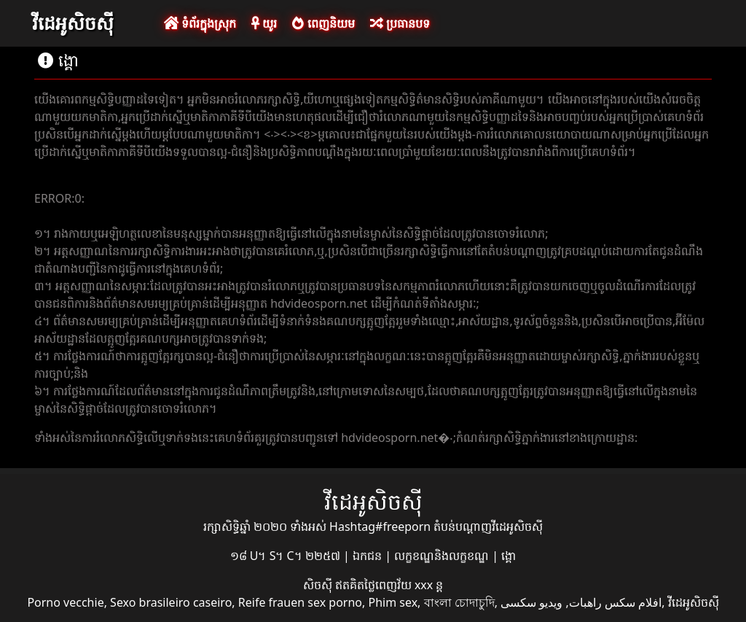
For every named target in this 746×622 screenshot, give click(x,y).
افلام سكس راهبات (615, 602)
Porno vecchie (65, 602)
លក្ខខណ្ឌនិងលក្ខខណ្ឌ (443, 556)
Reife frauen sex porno (300, 602)
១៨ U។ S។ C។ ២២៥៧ (286, 556)
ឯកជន (369, 556)
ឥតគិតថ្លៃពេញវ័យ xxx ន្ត (389, 585)
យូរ (264, 23)
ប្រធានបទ (400, 23)
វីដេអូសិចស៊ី (73, 22)
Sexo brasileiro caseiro (171, 602)
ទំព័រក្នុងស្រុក (200, 23)
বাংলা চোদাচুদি (459, 602)
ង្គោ (508, 556)
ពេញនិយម (323, 23)
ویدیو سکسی (531, 602)
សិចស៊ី (319, 585)
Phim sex (392, 602)
